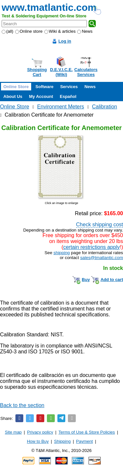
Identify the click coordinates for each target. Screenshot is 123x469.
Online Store (16, 86)
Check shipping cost (99, 224)
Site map (13, 432)
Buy (86, 279)
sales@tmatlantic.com (101, 257)
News (84, 31)
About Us (12, 96)
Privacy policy (40, 432)
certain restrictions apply (91, 247)
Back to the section (22, 405)
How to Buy (38, 441)
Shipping (62, 441)
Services (69, 86)
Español (68, 96)
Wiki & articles (60, 31)
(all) (7, 31)
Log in (64, 41)
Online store (29, 31)
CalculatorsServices (86, 72)
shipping (61, 252)
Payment (84, 441)
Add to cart (111, 279)
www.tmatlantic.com (49, 7)
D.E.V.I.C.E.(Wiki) (61, 72)
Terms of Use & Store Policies (86, 432)
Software (44, 86)
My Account (41, 96)
